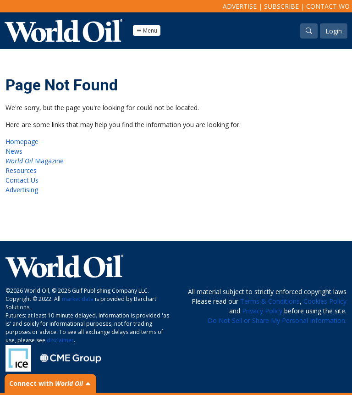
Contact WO (328, 6)
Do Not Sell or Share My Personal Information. (277, 320)
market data (78, 299)
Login (333, 31)
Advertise (240, 6)
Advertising (22, 189)
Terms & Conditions (270, 301)
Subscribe (281, 6)
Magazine (35, 160)
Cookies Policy (324, 301)
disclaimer (60, 340)
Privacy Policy (262, 310)
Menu (146, 30)
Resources (21, 170)
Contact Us (22, 180)
